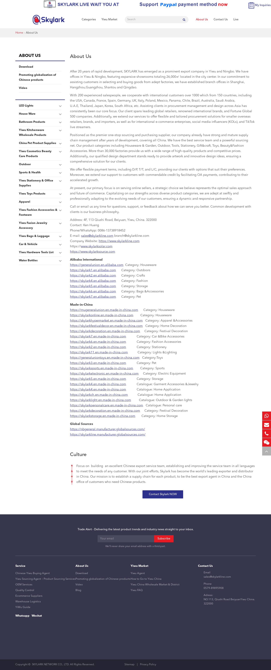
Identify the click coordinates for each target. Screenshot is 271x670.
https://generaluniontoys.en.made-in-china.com (104, 357)
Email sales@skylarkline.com (217, 574)
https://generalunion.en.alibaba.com (96, 265)
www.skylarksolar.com (96, 246)
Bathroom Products (40, 122)
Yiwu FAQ (137, 590)
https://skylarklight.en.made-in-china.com (100, 400)
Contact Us (221, 19)
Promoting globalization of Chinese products (37, 77)
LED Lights (40, 106)
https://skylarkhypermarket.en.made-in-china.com (106, 320)
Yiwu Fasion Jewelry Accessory (40, 225)
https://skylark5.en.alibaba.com (93, 286)
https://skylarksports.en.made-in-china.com (101, 368)
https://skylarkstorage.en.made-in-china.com (102, 416)
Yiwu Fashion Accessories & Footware (40, 211)
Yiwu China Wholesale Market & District (155, 584)
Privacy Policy (148, 664)
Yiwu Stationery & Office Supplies (40, 182)
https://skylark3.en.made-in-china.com (98, 363)
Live (235, 19)
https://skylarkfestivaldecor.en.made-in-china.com (106, 326)
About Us (202, 19)
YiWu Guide (22, 607)
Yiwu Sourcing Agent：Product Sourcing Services (45, 579)
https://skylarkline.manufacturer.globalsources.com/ (107, 434)
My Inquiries (263, 5)
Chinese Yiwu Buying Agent (32, 573)
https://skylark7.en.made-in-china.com (98, 336)
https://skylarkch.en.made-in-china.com (99, 394)
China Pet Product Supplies (40, 143)
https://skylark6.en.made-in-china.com (98, 341)
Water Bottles (40, 260)
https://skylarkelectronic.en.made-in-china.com (104, 373)
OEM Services (23, 584)
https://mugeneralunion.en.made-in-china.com (104, 310)
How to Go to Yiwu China (146, 579)
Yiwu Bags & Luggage (40, 236)
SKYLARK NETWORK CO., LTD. (50, 664)
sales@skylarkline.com (97, 235)
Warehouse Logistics (28, 601)
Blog (78, 590)
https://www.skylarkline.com (119, 241)
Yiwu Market (109, 19)
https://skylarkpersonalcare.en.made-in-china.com (106, 405)
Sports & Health (40, 172)
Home (19, 32)
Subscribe (164, 538)
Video (23, 88)
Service (20, 566)
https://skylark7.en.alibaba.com (93, 296)
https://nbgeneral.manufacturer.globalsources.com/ (107, 429)
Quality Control (24, 590)
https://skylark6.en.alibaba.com (93, 291)
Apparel (40, 202)
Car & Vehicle (40, 244)
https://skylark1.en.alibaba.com (93, 270)
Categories (89, 19)
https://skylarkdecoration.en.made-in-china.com (105, 331)
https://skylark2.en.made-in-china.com (98, 347)
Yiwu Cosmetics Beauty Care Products (40, 153)
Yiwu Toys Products (40, 194)
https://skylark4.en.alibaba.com (93, 281)
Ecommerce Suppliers (28, 596)
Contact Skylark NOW (163, 494)
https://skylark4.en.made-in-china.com (98, 384)
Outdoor (40, 164)
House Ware (40, 114)
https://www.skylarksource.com (92, 251)
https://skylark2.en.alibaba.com (93, 275)
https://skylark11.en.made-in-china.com (99, 352)
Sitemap (129, 664)
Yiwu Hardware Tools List (40, 252)
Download (26, 67)
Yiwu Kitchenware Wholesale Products (40, 132)
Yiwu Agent (138, 573)
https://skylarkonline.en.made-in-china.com (101, 315)
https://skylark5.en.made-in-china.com (98, 379)
